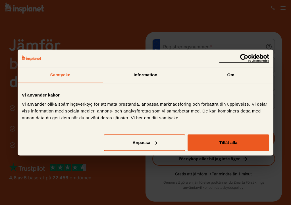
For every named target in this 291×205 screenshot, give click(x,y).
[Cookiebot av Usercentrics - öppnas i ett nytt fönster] (244, 58)
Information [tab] (145, 74)
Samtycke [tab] (60, 74)
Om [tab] (230, 74)
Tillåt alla (228, 142)
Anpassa (144, 142)
